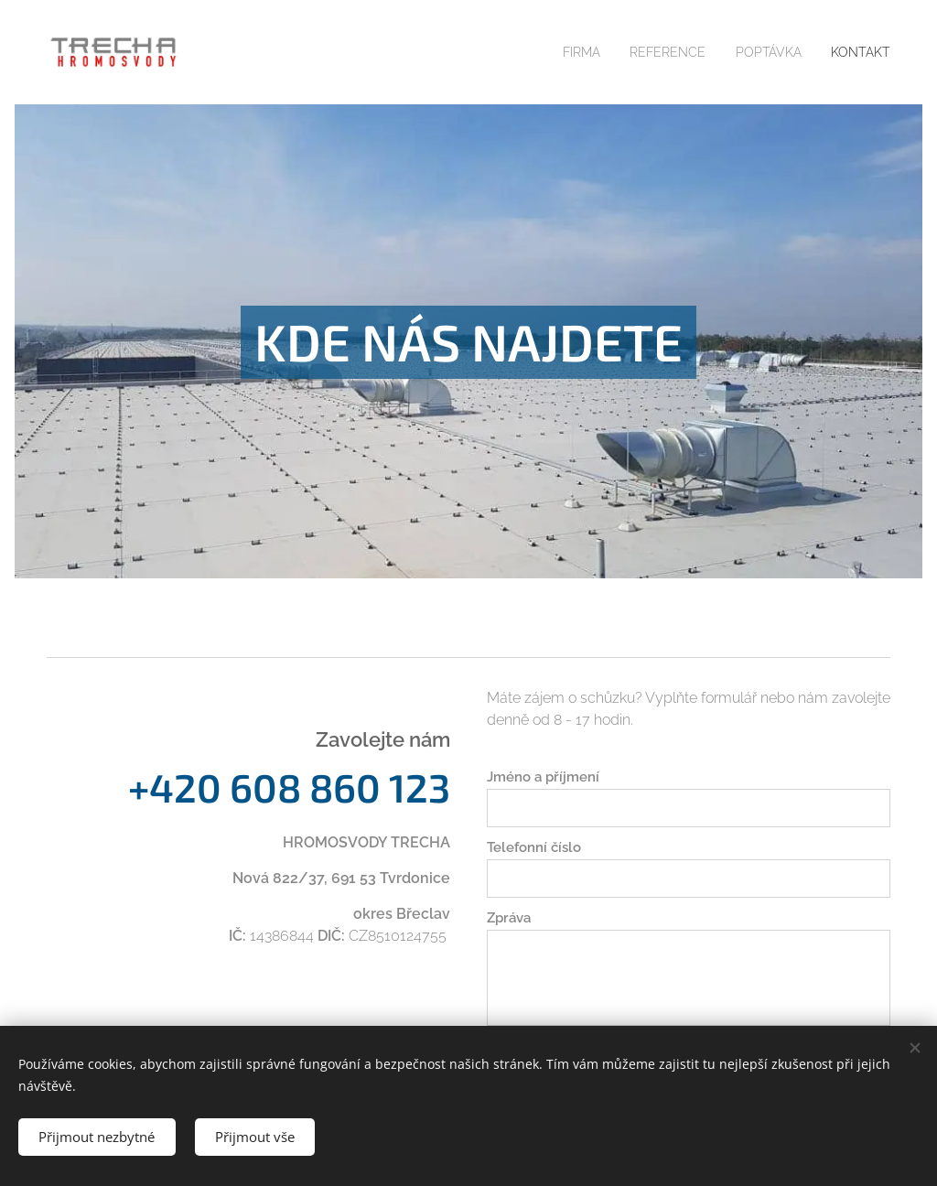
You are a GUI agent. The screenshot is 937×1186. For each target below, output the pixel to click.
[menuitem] (566, 52)
